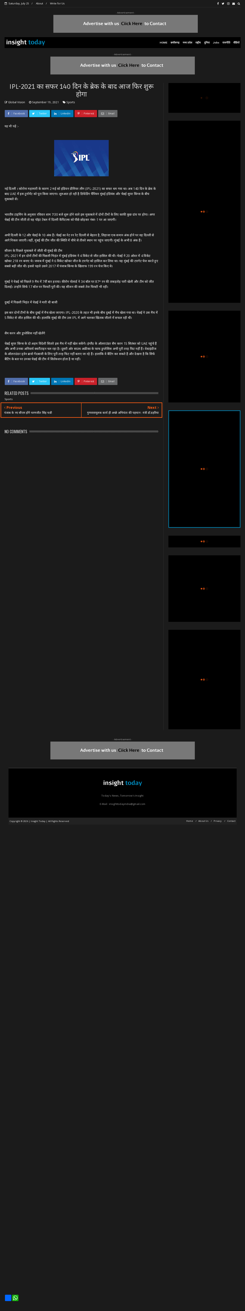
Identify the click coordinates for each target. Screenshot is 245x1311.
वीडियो (236, 42)
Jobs (216, 42)
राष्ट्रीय (198, 42)
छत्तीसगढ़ (175, 42)
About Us (203, 821)
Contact (231, 821)
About (39, 3)
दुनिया (207, 42)
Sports (70, 102)
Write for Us (57, 3)
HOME (163, 42)
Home (189, 821)
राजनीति (226, 42)
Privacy (218, 821)
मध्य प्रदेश (187, 42)
